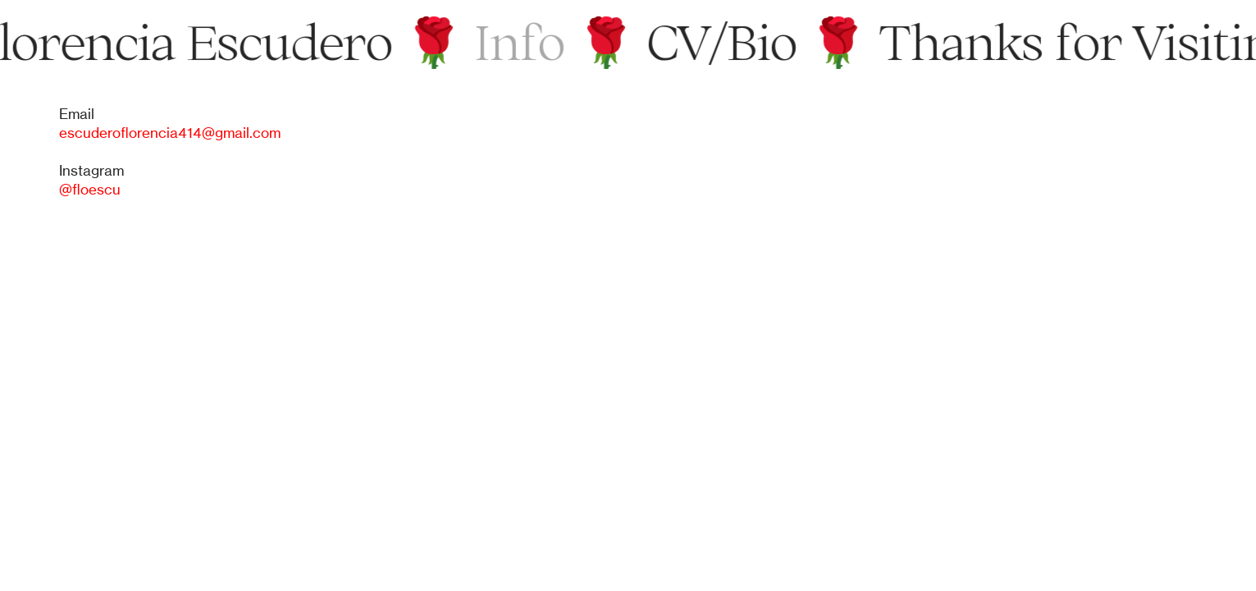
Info (522, 41)
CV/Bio (724, 41)
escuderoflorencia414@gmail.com (170, 133)
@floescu (90, 189)
